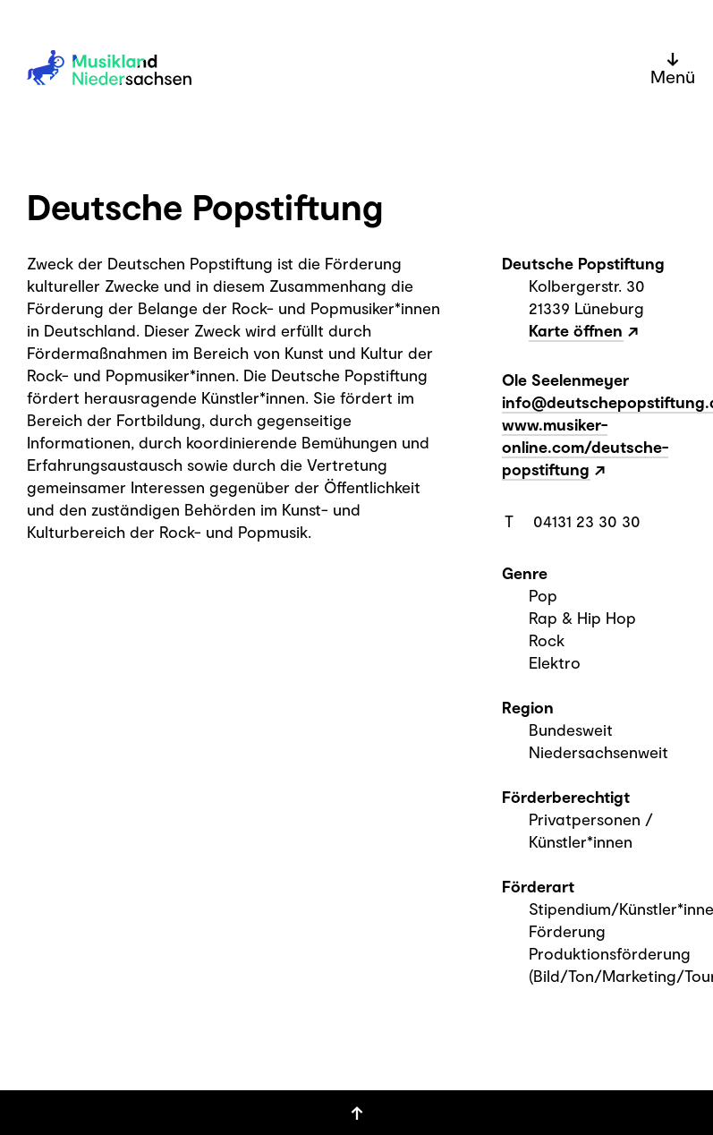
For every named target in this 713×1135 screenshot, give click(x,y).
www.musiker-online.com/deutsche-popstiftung (585, 446)
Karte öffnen (576, 330)
